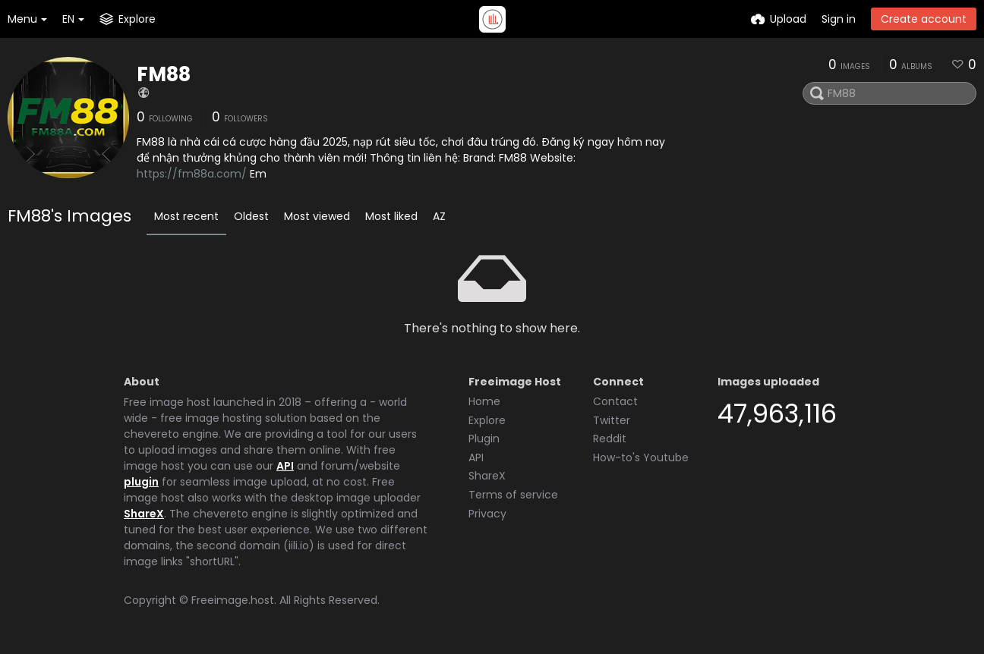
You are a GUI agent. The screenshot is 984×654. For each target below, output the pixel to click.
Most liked (391, 216)
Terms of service (513, 494)
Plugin (484, 438)
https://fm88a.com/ (192, 173)
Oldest (251, 216)
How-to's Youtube (641, 457)
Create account (924, 19)
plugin (141, 481)
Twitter (611, 420)
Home (484, 401)
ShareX (144, 513)
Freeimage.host (232, 600)
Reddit (609, 438)
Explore (487, 420)
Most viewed (317, 216)
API (285, 465)
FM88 (164, 74)
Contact (615, 401)
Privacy (487, 513)
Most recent (186, 216)
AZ (439, 216)
